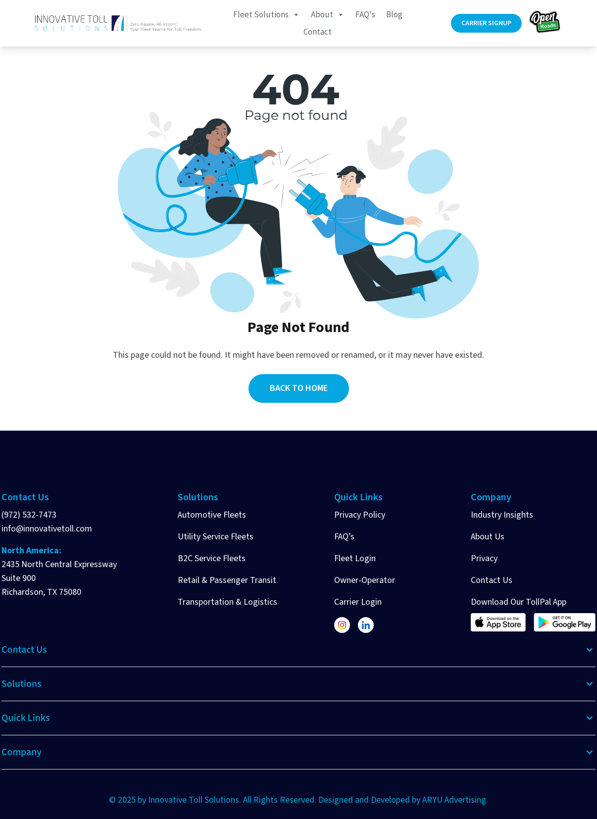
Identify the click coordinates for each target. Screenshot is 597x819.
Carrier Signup (486, 23)
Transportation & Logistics (227, 602)
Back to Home (299, 388)
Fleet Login (355, 558)
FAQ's (365, 14)
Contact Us (491, 580)
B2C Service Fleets (212, 558)
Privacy (484, 558)
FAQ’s (344, 536)
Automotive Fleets (212, 515)
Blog (394, 14)
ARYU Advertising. (455, 800)
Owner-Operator (364, 580)
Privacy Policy (359, 515)
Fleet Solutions (266, 14)
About (328, 14)
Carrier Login (358, 602)
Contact (317, 31)
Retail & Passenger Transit (227, 580)
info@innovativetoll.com (46, 529)
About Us (487, 536)
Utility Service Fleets (215, 536)
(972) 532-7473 (28, 515)
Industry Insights (502, 515)
